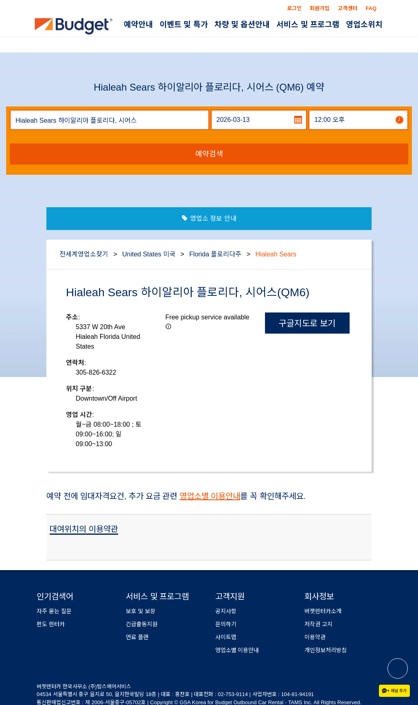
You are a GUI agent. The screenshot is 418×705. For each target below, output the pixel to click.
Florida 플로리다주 (215, 254)
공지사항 (225, 611)
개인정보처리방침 (325, 650)
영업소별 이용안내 (210, 496)
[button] (168, 326)
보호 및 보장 (140, 611)
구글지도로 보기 (307, 323)
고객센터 (347, 8)
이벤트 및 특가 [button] (184, 24)
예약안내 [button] (138, 24)
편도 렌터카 (51, 624)
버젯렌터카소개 (322, 611)
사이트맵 (225, 637)
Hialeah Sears (276, 254)
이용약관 (315, 637)
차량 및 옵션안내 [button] (242, 24)
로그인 (294, 8)
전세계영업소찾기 (83, 254)
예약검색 (209, 154)
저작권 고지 (318, 624)
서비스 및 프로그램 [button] (307, 24)
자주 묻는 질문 (54, 611)
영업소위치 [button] (364, 24)
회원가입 (319, 8)
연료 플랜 (137, 637)
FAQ (370, 8)
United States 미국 (148, 254)
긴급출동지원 (142, 624)
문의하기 (225, 624)
